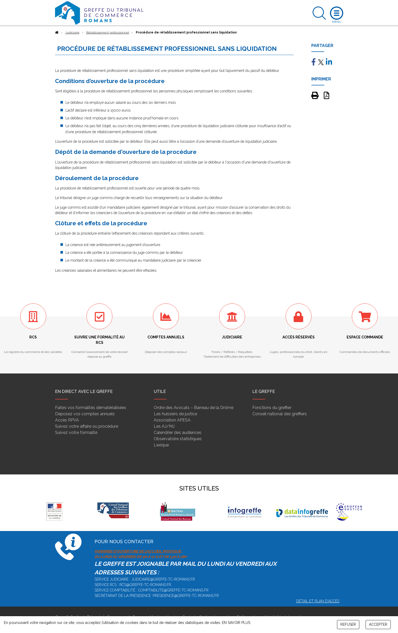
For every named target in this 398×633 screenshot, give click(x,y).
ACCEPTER (378, 624)
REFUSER (348, 624)
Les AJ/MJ (164, 426)
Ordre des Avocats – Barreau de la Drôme (193, 407)
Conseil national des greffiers (279, 413)
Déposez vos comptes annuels (85, 413)
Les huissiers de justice (175, 413)
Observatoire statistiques (178, 438)
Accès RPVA (67, 420)
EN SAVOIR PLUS (236, 623)
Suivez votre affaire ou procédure (86, 426)
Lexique (161, 445)
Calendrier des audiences (177, 432)
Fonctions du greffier (271, 407)
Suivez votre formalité (76, 432)
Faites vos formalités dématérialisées (90, 407)
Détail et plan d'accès (317, 601)
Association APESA (172, 420)
